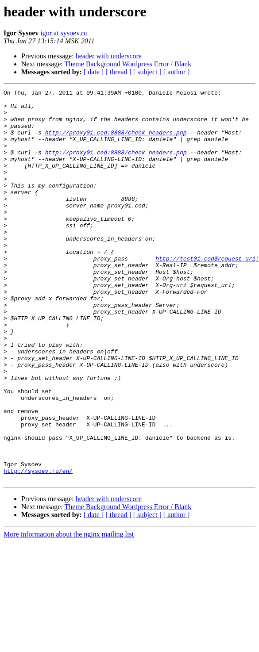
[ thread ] (118, 72)
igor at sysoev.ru (63, 33)
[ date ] (94, 72)
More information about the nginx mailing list (69, 612)
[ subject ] (147, 72)
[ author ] (176, 72)
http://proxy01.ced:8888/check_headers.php (116, 142)
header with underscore (109, 56)
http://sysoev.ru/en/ (38, 548)
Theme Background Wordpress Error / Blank (127, 64)
